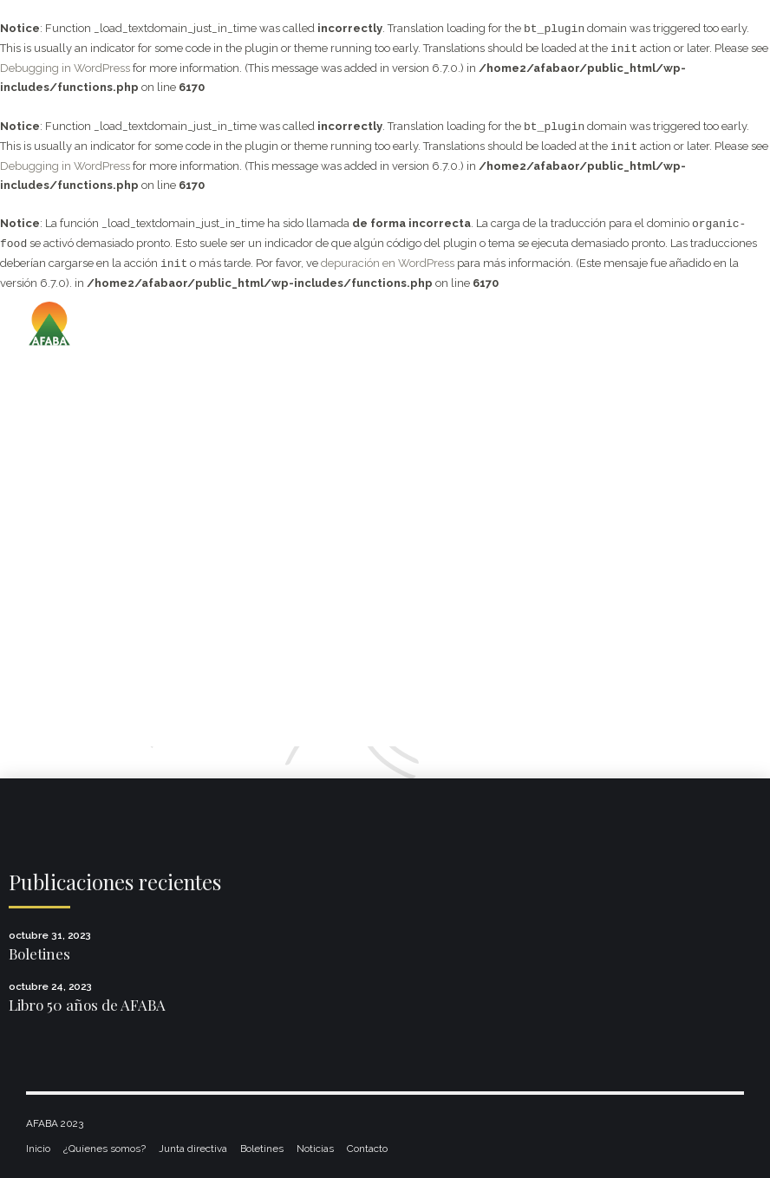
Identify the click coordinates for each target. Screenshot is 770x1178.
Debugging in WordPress (65, 68)
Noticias (315, 1148)
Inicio (38, 1148)
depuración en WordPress (387, 263)
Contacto (367, 1148)
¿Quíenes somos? (104, 1148)
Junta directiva (193, 1148)
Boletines (39, 953)
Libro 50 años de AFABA (87, 1004)
